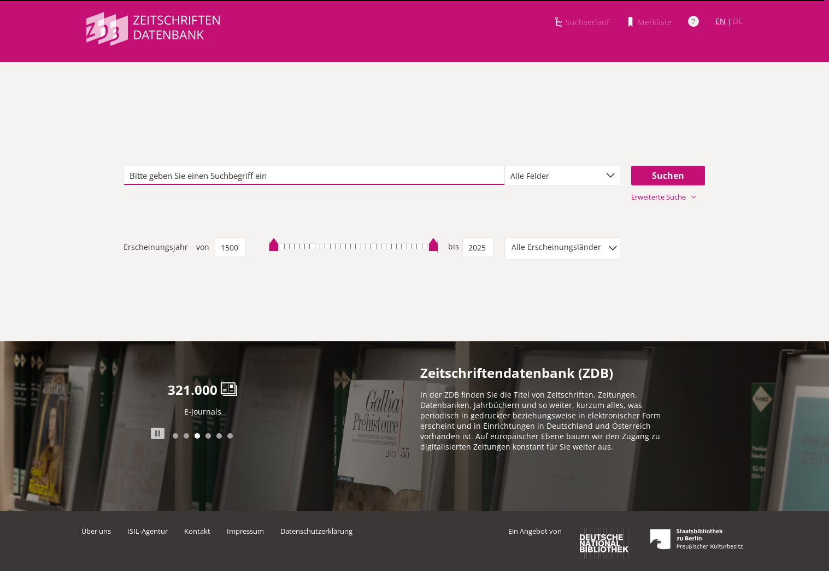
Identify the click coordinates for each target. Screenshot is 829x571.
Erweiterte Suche (663, 197)
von (202, 247)
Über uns (96, 531)
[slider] (353, 246)
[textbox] (314, 175)
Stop (157, 433)
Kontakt (197, 531)
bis (453, 246)
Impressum (245, 531)
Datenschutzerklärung (316, 531)
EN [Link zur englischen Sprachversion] (720, 21)
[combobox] (562, 175)
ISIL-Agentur (147, 531)
